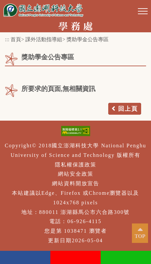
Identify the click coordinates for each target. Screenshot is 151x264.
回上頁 (128, 108)
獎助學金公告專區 (87, 39)
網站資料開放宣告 (75, 183)
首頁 (16, 39)
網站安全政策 (75, 174)
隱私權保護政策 (75, 164)
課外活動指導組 (43, 39)
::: (7, 39)
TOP (140, 236)
